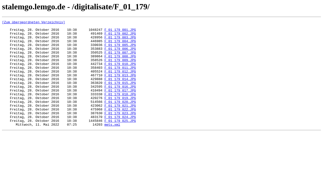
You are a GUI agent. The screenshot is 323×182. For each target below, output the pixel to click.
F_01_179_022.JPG (120, 127)
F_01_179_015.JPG (120, 95)
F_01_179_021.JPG (120, 123)
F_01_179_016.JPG (120, 100)
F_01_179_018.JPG (120, 109)
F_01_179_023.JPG (120, 132)
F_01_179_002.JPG (120, 36)
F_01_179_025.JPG (120, 141)
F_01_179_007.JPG (120, 59)
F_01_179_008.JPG (120, 63)
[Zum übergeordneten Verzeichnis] (33, 22)
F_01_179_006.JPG (120, 54)
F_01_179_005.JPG (120, 50)
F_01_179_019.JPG (120, 113)
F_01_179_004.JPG (120, 45)
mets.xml (112, 145)
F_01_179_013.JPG (120, 86)
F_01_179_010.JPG (120, 73)
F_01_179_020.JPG (120, 118)
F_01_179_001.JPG (120, 32)
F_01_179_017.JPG (120, 104)
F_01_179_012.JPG (120, 82)
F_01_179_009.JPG (120, 68)
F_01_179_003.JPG (120, 41)
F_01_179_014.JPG (120, 91)
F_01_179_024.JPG (120, 136)
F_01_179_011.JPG (120, 77)
